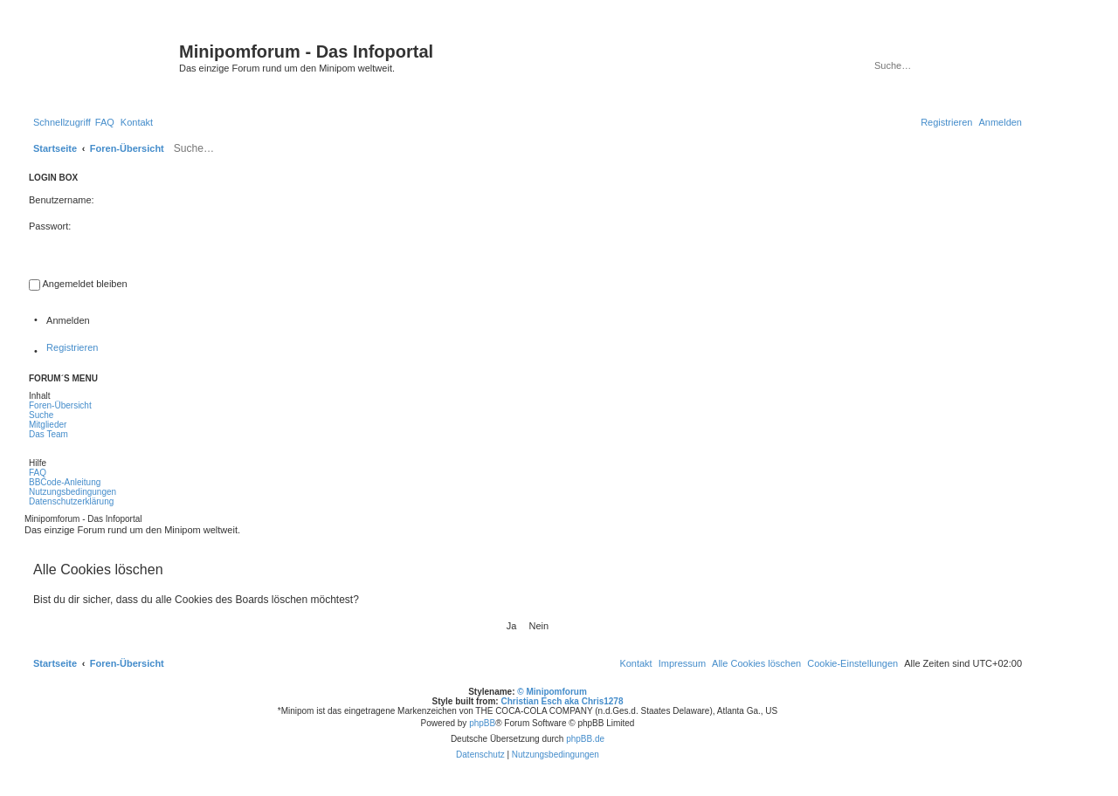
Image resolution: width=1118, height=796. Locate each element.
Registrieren (72, 347)
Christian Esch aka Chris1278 (561, 701)
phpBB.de (585, 739)
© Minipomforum (552, 691)
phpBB (482, 723)
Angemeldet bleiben (84, 283)
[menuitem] (104, 122)
